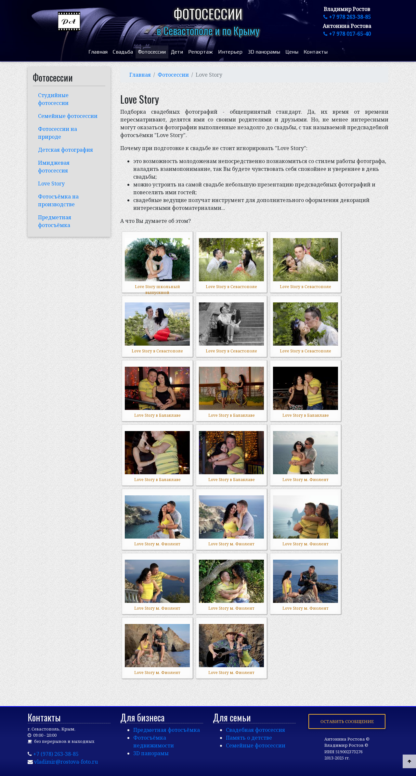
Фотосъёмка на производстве (58, 200)
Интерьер (230, 52)
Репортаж (200, 52)
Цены (291, 52)
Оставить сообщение (347, 721)
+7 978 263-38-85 (347, 16)
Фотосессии (152, 52)
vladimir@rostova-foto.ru (66, 761)
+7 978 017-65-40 (347, 33)
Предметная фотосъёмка (54, 221)
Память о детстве (249, 737)
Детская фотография (65, 149)
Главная (98, 52)
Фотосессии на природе (57, 132)
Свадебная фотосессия (255, 729)
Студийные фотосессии (53, 99)
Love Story (51, 183)
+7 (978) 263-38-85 (56, 753)
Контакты (316, 52)
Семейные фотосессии (68, 116)
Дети (177, 52)
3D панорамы (264, 52)
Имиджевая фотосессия (54, 166)
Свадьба (123, 52)
